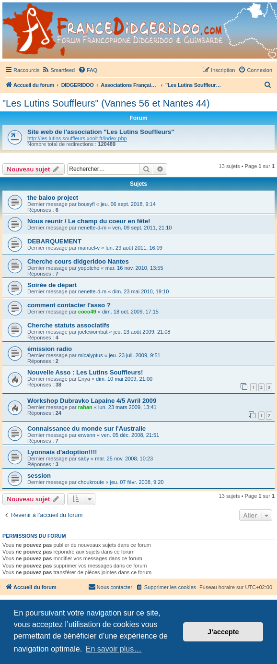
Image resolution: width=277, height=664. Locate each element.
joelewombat (93, 332)
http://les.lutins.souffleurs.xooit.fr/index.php (77, 138)
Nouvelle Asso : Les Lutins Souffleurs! (85, 372)
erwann (86, 435)
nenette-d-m (92, 227)
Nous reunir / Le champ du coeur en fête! (88, 221)
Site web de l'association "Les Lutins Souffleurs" (100, 131)
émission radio (49, 348)
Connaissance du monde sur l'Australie (86, 428)
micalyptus (90, 355)
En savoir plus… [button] (114, 649)
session (39, 475)
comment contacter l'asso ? (69, 305)
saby (83, 458)
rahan (85, 407)
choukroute (91, 482)
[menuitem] (58, 70)
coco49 (87, 311)
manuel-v (89, 248)
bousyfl (86, 204)
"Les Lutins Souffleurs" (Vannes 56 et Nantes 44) (106, 103)
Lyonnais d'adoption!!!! (62, 452)
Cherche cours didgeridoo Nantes (78, 261)
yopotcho (89, 268)
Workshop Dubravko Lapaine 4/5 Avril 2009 (91, 400)
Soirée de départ (52, 285)
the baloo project (52, 197)
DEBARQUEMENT (54, 241)
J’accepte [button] (223, 632)
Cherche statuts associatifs (68, 325)
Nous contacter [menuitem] (110, 586)
